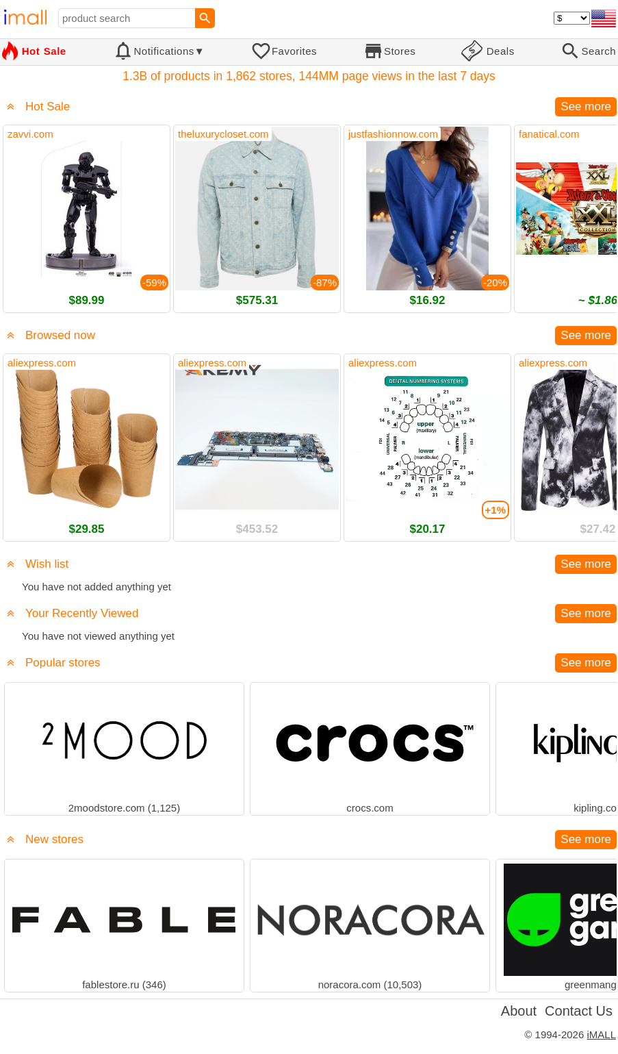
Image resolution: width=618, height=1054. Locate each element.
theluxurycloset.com (223, 134)
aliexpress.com (42, 362)
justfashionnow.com (393, 134)
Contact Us (579, 1010)
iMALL (601, 1034)
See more (586, 106)
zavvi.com (30, 134)
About (519, 1010)
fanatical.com (549, 134)
